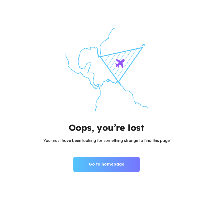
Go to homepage (107, 164)
